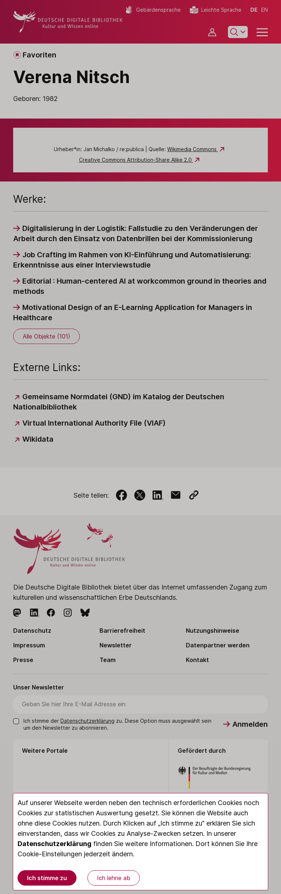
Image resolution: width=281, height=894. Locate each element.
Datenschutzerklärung (54, 844)
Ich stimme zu (47, 878)
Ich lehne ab (113, 878)
